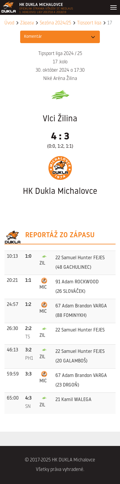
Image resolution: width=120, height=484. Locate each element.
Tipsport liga (89, 23)
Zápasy (27, 23)
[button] (60, 37)
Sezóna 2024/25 (55, 23)
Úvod (9, 23)
